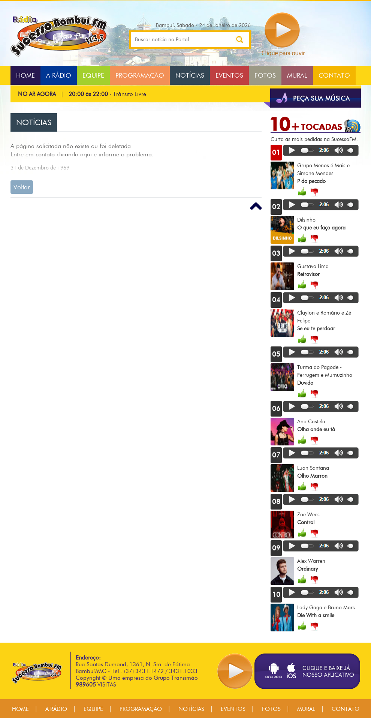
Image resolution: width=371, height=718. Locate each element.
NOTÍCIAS (189, 75)
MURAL (297, 75)
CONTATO (334, 75)
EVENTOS (229, 75)
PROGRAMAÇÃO (139, 75)
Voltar (21, 187)
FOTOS (265, 75)
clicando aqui (74, 154)
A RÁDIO (58, 75)
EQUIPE (93, 75)
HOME (25, 75)
